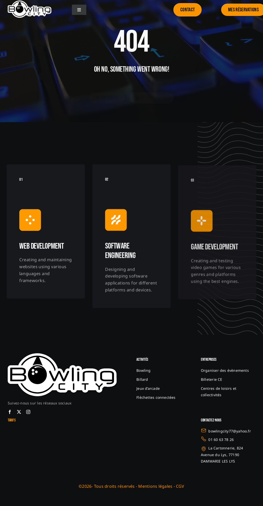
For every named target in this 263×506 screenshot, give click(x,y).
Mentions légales (155, 486)
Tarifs (12, 420)
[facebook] (10, 412)
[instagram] (28, 412)
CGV (180, 486)
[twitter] (19, 412)
